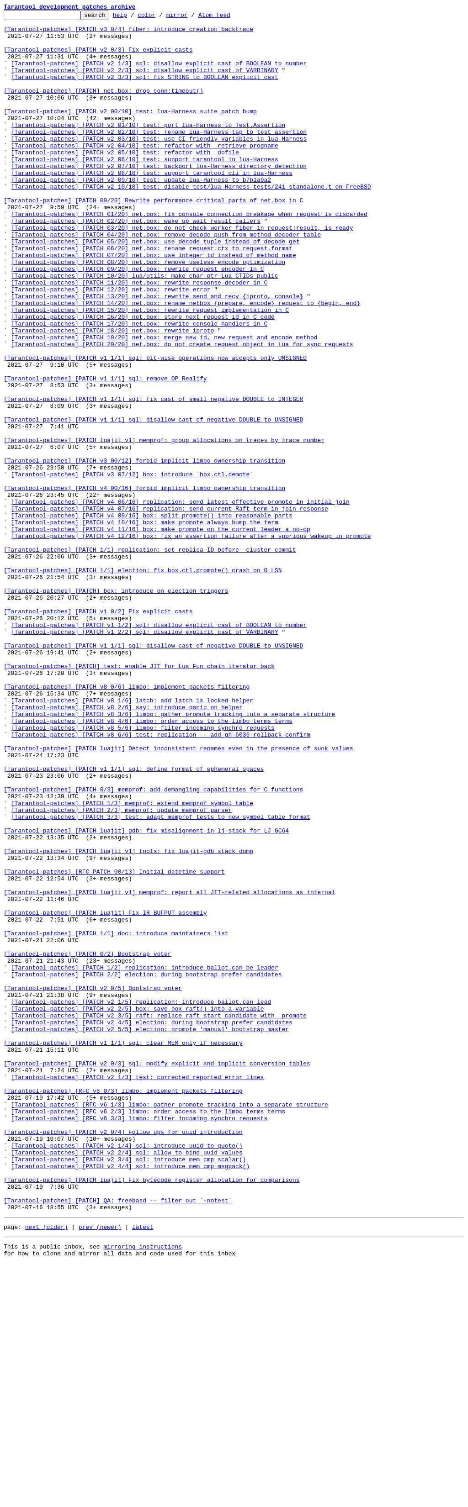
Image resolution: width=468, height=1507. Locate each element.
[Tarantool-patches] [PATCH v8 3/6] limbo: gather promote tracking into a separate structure (173, 855)
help (134, 17)
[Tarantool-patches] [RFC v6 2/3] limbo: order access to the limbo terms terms (148, 1332)
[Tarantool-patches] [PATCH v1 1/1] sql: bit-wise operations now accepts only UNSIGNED (155, 427)
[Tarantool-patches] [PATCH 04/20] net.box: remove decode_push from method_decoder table (166, 279)
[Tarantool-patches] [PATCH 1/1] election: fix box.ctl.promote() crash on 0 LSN (143, 682)
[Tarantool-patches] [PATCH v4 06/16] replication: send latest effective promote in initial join (180, 600)
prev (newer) (100, 1468)
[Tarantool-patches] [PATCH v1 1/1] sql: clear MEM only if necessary (123, 1249)
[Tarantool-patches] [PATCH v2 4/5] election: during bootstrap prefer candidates (151, 1225)
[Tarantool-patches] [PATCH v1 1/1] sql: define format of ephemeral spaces (134, 921)
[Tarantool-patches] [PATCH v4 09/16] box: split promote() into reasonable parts (151, 616)
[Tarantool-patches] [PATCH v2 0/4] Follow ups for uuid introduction (123, 1356)
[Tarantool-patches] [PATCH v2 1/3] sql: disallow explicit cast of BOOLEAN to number (159, 74)
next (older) (46, 1468)
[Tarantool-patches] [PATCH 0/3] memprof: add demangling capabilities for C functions (153, 945)
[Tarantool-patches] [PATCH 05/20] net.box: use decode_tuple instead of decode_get (155, 288)
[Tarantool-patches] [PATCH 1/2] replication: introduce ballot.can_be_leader (144, 1159)
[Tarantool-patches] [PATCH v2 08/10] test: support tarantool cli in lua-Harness (151, 205)
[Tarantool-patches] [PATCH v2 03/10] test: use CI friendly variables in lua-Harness (159, 164)
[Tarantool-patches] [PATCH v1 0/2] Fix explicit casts (98, 731)
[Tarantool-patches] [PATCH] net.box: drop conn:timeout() (103, 107)
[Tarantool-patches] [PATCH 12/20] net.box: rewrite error (111, 345)
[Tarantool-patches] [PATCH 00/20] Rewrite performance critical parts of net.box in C (153, 238)
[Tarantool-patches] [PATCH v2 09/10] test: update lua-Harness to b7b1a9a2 (141, 214)
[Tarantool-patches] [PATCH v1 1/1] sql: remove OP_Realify (105, 452)
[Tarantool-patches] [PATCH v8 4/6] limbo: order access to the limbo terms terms (151, 863)
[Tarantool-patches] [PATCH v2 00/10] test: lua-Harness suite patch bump (130, 131)
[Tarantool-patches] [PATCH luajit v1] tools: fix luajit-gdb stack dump (128, 1019)
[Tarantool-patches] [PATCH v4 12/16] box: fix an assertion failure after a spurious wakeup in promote (191, 641)
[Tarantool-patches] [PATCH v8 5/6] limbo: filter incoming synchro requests (143, 871)
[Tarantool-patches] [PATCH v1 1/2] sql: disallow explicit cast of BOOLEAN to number (159, 748)
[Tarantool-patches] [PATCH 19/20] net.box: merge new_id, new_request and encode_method (164, 403)
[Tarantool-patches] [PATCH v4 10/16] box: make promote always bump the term (144, 625)
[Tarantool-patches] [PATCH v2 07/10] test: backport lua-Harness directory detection (159, 197)
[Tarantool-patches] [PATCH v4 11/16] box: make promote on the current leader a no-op (160, 633)
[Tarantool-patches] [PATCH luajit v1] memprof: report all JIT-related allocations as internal (169, 1068)
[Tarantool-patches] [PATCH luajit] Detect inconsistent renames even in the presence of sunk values (178, 896)
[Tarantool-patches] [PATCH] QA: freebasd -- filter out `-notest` (118, 1438)
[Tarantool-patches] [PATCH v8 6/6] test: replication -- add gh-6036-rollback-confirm (160, 879)
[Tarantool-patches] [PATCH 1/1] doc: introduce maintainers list (116, 1118)
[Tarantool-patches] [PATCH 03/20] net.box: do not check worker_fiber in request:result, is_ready (182, 271)
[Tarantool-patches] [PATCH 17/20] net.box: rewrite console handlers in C (139, 386)
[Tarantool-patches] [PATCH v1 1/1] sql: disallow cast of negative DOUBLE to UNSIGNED (153, 501)
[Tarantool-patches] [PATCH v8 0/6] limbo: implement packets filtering (127, 822)
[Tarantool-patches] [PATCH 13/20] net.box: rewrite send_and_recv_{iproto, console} (157, 353)
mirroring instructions (142, 1489)
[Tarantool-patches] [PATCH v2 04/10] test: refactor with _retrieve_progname (144, 173)
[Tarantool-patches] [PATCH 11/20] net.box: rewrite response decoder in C (139, 337)
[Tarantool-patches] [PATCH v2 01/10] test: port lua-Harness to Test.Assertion (148, 148)
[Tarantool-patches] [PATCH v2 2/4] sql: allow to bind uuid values (127, 1381)
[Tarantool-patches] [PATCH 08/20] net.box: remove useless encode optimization (148, 312)
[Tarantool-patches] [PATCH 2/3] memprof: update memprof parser (121, 970)
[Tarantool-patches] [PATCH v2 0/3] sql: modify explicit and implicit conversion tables (157, 1274)
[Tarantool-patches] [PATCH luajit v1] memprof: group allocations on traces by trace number (164, 526)
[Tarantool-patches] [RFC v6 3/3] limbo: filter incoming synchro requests (139, 1340)
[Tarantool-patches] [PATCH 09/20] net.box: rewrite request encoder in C (137, 320)
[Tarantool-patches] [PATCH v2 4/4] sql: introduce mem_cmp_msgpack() (130, 1397)
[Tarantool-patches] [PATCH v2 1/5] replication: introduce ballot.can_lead (141, 1200)
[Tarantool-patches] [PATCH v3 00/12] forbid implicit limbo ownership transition (144, 551)
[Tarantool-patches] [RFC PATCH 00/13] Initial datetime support (114, 1044)
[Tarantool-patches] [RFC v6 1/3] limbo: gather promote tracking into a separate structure (169, 1323)
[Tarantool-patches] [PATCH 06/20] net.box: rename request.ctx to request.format (151, 296)
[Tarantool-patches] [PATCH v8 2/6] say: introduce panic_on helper (127, 847)
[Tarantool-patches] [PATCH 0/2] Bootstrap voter (87, 1142)
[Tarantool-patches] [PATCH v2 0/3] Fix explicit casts (98, 57)
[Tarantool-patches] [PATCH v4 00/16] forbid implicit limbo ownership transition (144, 584)
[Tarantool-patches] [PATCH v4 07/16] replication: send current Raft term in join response (169, 608)
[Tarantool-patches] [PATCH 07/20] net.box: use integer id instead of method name (153, 304)
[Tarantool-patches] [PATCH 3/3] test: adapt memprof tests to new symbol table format (160, 978)
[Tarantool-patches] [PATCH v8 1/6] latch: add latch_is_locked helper (132, 838)
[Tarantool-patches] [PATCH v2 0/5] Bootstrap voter (93, 1184)
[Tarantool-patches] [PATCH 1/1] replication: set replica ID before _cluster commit (150, 657)
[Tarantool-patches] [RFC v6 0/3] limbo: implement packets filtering (123, 1307)
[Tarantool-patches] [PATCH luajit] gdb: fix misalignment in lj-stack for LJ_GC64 (146, 995)
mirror (191, 17)
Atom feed (229, 17)
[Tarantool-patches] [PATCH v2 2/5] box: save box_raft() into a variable (137, 1208)
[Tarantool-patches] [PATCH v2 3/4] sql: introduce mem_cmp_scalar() (128, 1389)
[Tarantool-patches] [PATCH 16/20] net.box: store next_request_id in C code (143, 378)
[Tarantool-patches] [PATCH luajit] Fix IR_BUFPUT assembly (105, 1093)
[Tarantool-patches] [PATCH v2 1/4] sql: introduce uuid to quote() (127, 1373)
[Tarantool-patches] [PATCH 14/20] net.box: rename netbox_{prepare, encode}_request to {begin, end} (185, 362)
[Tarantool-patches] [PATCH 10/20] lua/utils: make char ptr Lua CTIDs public (144, 329)
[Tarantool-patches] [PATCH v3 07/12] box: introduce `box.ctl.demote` (132, 567)
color (161, 17)
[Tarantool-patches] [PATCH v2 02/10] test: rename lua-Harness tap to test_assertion (159, 156)
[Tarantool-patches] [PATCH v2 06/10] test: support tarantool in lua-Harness (144, 189)
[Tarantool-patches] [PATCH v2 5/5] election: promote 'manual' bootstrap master (150, 1233)
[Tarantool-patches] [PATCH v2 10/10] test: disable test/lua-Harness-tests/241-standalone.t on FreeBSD (191, 222)
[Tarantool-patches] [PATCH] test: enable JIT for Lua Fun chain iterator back (139, 797)
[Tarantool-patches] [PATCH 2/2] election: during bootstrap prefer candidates (146, 1167)
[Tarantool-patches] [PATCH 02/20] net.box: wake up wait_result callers (136, 263)
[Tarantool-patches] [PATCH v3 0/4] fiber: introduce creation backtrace (128, 33)
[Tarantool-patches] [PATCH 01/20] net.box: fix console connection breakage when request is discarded (189, 255)
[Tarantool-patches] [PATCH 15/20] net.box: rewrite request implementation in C (150, 370)
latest (143, 1468)
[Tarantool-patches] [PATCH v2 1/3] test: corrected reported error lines (137, 1290)
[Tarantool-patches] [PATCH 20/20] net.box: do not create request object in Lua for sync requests (182, 411)
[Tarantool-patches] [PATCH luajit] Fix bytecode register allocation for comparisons (151, 1414)
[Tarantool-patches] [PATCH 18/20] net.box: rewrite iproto (112, 394)
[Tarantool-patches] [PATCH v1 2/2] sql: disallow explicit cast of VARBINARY (144, 756)
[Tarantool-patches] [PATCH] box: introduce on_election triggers (116, 707)
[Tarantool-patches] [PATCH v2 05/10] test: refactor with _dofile (125, 181)
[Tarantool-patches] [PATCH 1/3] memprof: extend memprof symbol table (132, 962)
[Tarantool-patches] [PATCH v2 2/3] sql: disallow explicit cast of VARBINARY (144, 82)
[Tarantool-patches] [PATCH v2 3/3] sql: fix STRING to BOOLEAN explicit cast (144, 90)
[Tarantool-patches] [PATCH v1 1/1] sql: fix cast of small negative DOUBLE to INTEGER (153, 477)
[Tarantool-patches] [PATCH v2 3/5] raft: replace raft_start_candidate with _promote (159, 1216)
